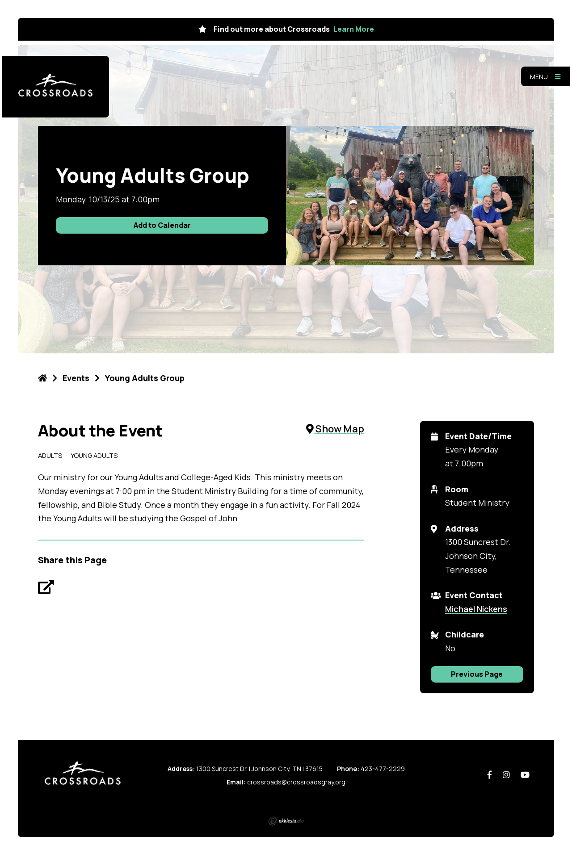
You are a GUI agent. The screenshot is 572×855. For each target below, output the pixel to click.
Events (76, 378)
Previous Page (477, 674)
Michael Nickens (476, 609)
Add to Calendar (162, 225)
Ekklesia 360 (286, 821)
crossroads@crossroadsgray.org (296, 782)
